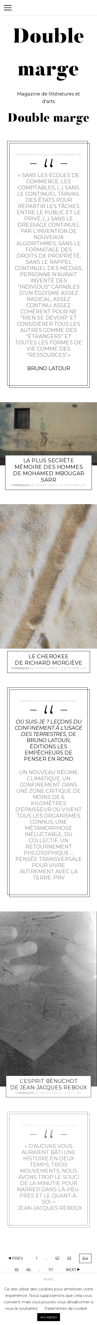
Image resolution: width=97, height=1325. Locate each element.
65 (18, 1270)
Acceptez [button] (48, 1316)
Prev (17, 1258)
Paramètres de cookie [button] (65, 1308)
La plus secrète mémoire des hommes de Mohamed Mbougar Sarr (48, 470)
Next (71, 1269)
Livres (24, 701)
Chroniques (24, 154)
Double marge (47, 154)
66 (30, 1270)
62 (59, 1259)
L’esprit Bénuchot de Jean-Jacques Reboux (48, 1084)
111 (52, 1270)
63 (70, 1259)
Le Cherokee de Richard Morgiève (49, 660)
